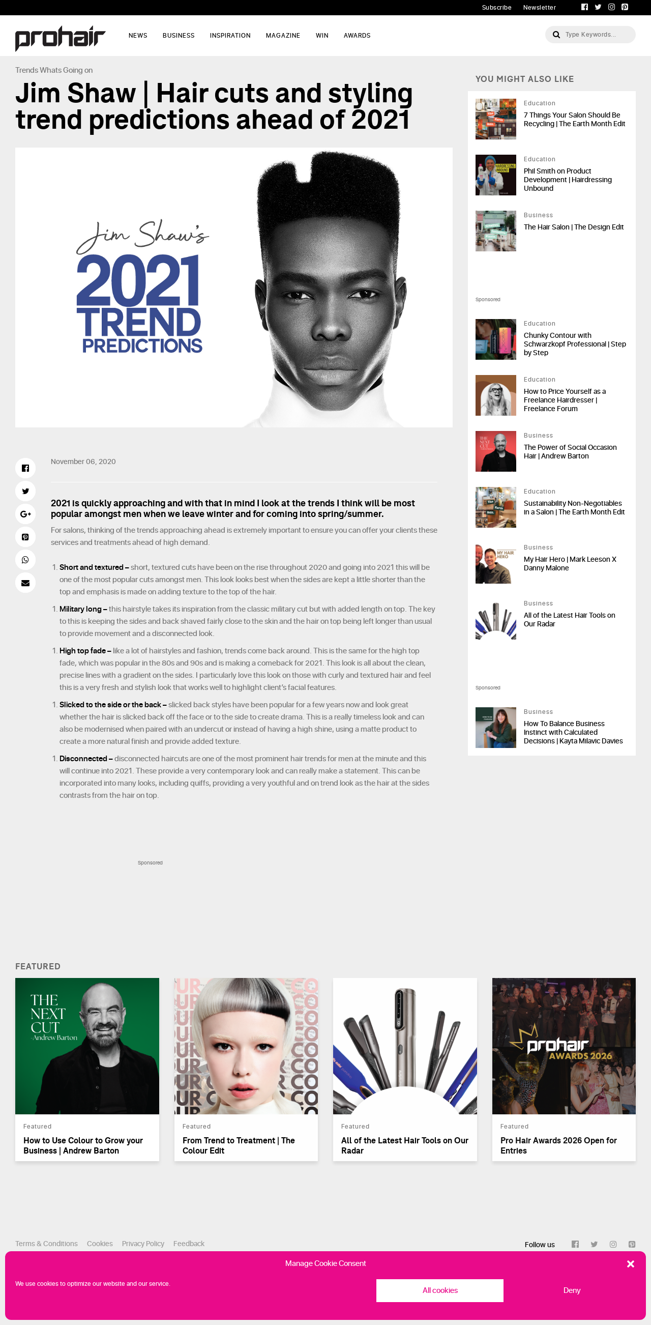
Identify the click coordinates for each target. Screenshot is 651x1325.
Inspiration (230, 35)
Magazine (283, 35)
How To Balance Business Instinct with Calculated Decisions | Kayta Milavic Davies (573, 732)
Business (179, 35)
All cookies (440, 1291)
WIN (322, 35)
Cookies (100, 1243)
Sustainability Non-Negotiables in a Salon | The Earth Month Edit (574, 507)
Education (540, 103)
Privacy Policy (143, 1243)
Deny (572, 1291)
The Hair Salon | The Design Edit (574, 227)
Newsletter (539, 7)
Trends (26, 70)
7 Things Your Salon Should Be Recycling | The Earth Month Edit (575, 119)
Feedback (188, 1243)
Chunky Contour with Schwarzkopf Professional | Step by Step (575, 344)
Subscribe (497, 7)
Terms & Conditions (46, 1243)
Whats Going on (66, 70)
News (138, 35)
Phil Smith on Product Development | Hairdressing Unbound (568, 180)
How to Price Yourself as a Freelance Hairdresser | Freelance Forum (565, 400)
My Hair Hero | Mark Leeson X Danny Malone (570, 563)
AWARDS (357, 35)
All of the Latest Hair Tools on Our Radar (569, 619)
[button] (631, 1264)
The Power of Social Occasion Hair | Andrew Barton (570, 452)
